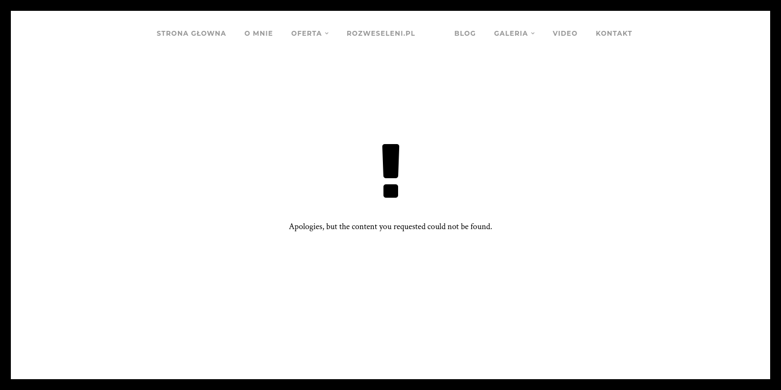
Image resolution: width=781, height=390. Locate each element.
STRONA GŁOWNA (191, 33)
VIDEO (565, 33)
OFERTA (306, 33)
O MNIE (259, 33)
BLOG (465, 33)
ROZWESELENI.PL (381, 33)
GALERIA (511, 33)
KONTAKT (614, 33)
